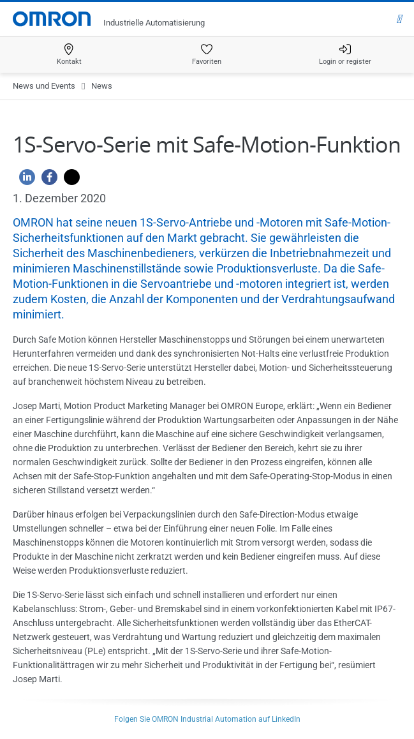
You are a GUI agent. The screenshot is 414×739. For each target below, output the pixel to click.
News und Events (44, 86)
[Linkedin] (24, 180)
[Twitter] (68, 180)
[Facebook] (46, 180)
